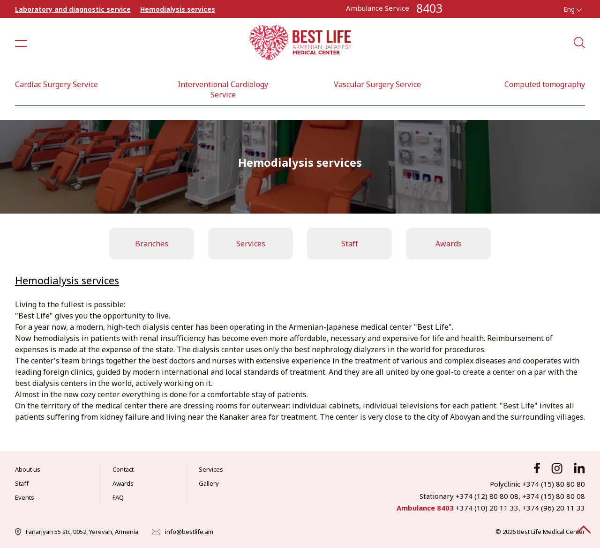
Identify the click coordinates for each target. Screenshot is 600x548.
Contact (123, 469)
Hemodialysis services (177, 9)
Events (24, 497)
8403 (429, 8)
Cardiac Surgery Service (56, 84)
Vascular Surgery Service (377, 84)
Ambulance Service (377, 8)
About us (27, 469)
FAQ (118, 497)
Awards (448, 243)
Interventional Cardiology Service (223, 89)
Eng (572, 9)
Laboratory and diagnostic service (73, 9)
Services (250, 243)
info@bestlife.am (189, 531)
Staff (349, 243)
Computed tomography (544, 84)
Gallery (209, 483)
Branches (151, 243)
